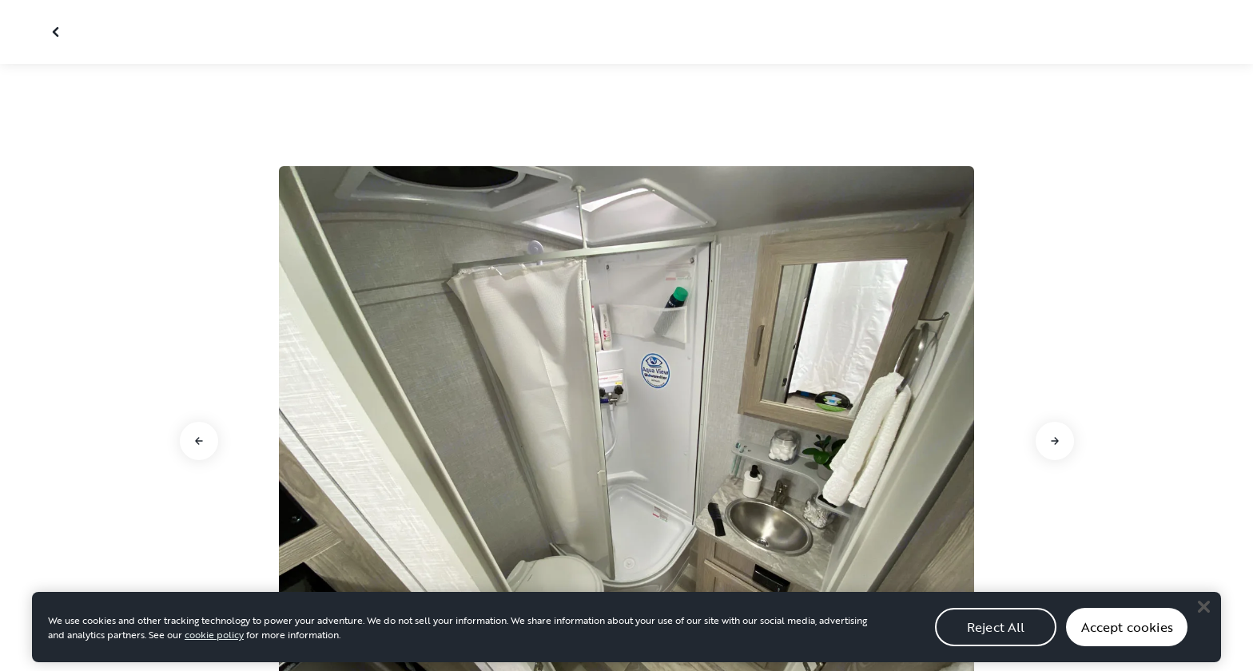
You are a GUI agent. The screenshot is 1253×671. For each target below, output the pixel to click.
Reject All (996, 639)
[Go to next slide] (1055, 441)
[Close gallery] (57, 32)
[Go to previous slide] (199, 441)
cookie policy (214, 647)
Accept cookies (1127, 639)
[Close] (1203, 619)
